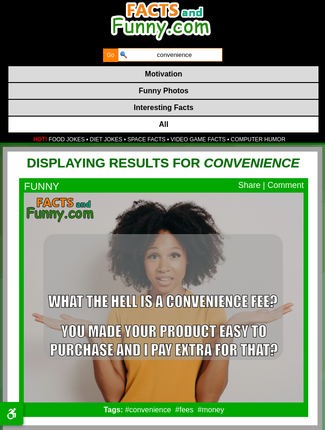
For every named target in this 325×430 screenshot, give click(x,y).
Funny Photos (164, 91)
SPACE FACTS (146, 139)
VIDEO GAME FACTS (198, 139)
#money (211, 410)
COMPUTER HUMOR (258, 139)
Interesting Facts (164, 107)
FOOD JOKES (66, 139)
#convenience (148, 410)
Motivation (163, 74)
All (163, 124)
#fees (184, 410)
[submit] (110, 55)
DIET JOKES (106, 139)
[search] (170, 55)
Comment (285, 185)
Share (249, 185)
